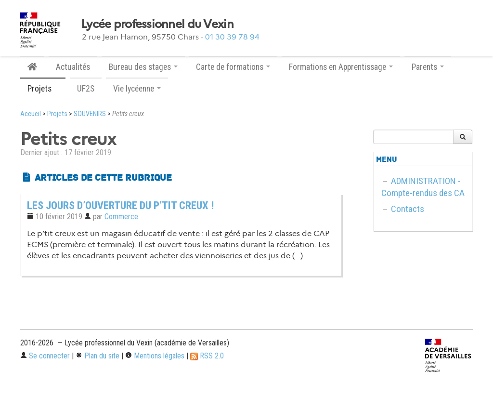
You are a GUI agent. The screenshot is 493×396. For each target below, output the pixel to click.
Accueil (30, 114)
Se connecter (45, 355)
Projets (57, 114)
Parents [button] (428, 67)
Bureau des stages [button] (143, 67)
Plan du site (97, 355)
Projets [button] (42, 88)
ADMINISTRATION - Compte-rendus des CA (423, 186)
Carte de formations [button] (233, 67)
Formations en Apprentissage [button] (341, 67)
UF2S (85, 88)
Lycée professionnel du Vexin (157, 24)
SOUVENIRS (90, 114)
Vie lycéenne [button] (137, 88)
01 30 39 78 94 (232, 36)
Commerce (121, 216)
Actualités (73, 67)
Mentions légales (154, 355)
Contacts (407, 208)
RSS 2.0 (207, 355)
